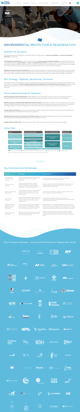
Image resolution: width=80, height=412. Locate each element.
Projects (34, 3)
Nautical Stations (44, 3)
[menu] (71, 3)
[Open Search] (77, 3)
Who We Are (18, 3)
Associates (26, 3)
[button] (40, 162)
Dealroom (64, 3)
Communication (55, 3)
